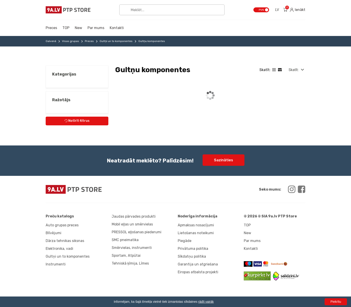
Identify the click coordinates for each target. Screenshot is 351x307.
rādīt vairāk (206, 301)
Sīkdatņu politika (192, 256)
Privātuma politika (193, 248)
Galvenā (51, 41)
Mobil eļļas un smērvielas (132, 224)
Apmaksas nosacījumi (196, 225)
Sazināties (223, 160)
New (78, 28)
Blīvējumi (53, 233)
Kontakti (117, 28)
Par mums (96, 28)
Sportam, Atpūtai (126, 255)
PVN (261, 9)
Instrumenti (56, 264)
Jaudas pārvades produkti (134, 216)
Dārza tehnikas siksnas (65, 241)
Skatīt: (294, 70)
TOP (65, 28)
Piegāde (184, 241)
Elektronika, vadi (59, 248)
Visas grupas (70, 41)
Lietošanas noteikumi (196, 233)
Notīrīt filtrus (77, 121)
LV (277, 10)
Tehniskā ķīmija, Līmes (130, 263)
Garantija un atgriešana (198, 264)
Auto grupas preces (62, 225)
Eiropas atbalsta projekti (198, 272)
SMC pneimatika (125, 240)
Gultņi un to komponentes (116, 41)
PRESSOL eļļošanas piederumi (136, 232)
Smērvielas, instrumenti (132, 248)
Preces (51, 28)
